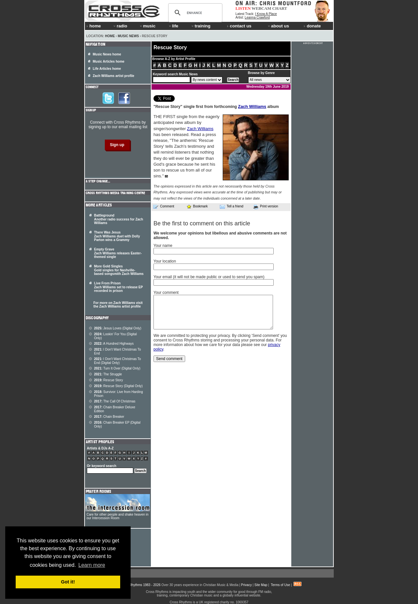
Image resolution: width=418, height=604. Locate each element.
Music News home (107, 54)
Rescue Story (108, 380)
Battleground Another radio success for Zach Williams (118, 219)
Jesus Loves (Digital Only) (117, 328)
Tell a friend (231, 206)
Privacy (246, 585)
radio (120, 25)
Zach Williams (252, 106)
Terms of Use (280, 585)
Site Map (260, 585)
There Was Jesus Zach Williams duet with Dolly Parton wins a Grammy (117, 236)
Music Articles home (108, 61)
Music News (128, 36)
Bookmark (197, 206)
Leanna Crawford (257, 17)
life (173, 25)
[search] (194, 13)
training (200, 25)
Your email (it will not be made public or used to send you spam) (209, 277)
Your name (162, 245)
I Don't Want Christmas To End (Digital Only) (117, 361)
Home (110, 36)
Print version (265, 206)
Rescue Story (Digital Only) (118, 386)
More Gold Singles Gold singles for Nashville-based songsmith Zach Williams (119, 270)
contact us (239, 25)
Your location (164, 261)
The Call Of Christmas (115, 401)
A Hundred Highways (114, 343)
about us (278, 25)
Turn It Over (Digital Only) (117, 368)
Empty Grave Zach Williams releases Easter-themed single (118, 253)
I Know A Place (266, 14)
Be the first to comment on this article (201, 223)
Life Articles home (107, 68)
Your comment (166, 292)
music (147, 25)
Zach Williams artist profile (113, 76)
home (94, 25)
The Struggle (108, 374)
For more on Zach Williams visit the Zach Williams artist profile (118, 304)
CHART (279, 8)
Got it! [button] (68, 581)
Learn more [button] (91, 565)
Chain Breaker (109, 416)
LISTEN (243, 8)
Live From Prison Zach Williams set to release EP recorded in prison (118, 287)
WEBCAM (261, 8)
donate (312, 25)
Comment (163, 206)
